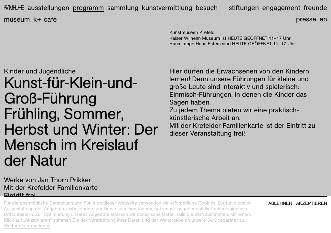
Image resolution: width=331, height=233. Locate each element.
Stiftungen (244, 7)
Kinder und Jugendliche (40, 71)
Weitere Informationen (27, 226)
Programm (88, 7)
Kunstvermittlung (167, 7)
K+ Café (45, 19)
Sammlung (123, 7)
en (323, 19)
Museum (17, 19)
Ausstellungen (48, 7)
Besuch (207, 7)
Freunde (315, 7)
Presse (306, 19)
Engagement (281, 7)
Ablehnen (280, 203)
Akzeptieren (311, 203)
